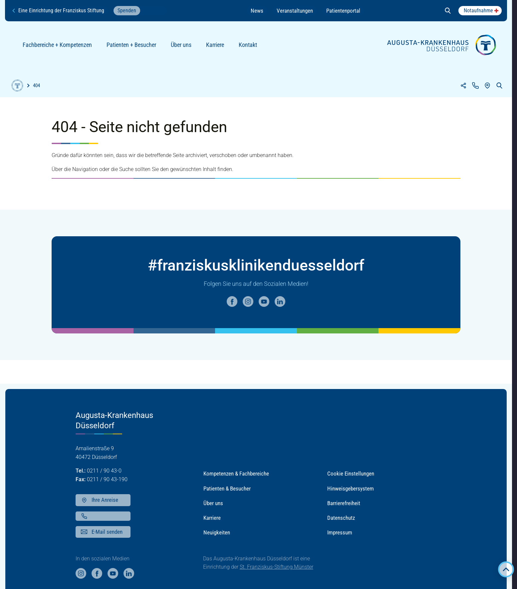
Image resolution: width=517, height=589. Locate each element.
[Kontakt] (475, 86)
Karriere (218, 47)
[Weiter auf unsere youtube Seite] (264, 301)
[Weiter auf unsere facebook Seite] (232, 301)
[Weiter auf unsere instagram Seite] (248, 301)
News (257, 10)
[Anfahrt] (487, 86)
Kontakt (250, 47)
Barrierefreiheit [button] (343, 503)
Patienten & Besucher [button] (227, 488)
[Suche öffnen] (447, 10)
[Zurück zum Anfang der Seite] (506, 569)
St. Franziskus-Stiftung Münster (276, 567)
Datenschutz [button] (341, 517)
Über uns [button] (213, 503)
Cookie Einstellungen (350, 473)
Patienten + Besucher (134, 47)
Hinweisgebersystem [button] (350, 488)
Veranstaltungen (295, 10)
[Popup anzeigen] (480, 11)
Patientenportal (343, 10)
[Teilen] (463, 86)
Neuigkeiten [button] (216, 532)
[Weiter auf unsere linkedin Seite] (280, 301)
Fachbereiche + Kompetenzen (60, 47)
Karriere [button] (212, 517)
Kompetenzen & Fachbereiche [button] (236, 473)
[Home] (17, 85)
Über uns (183, 47)
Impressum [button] (339, 532)
